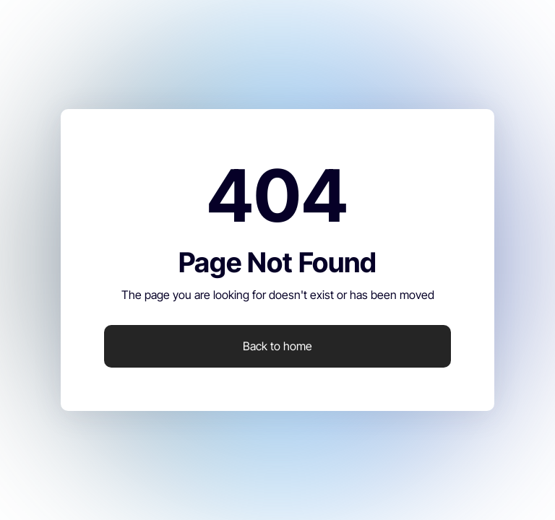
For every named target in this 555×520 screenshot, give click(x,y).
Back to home (277, 346)
